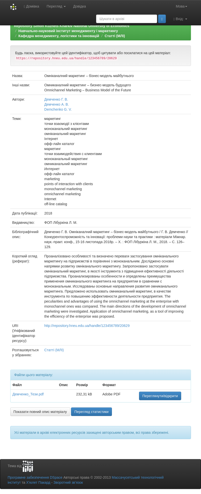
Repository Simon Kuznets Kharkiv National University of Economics (71, 26)
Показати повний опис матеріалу (40, 412)
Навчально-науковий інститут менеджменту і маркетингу (68, 31)
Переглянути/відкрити (160, 396)
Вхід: (180, 19)
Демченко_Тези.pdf (28, 394)
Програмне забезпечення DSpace (35, 477)
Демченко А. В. (56, 104)
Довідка (79, 6)
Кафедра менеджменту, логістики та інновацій (58, 36)
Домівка (31, 6)
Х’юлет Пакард (38, 482)
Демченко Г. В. (56, 99)
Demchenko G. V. (58, 109)
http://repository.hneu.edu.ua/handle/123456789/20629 (87, 326)
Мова (181, 6)
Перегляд (56, 6)
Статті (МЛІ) (115, 36)
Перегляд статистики (91, 412)
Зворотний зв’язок (68, 482)
